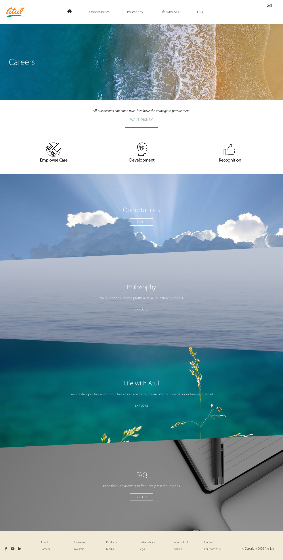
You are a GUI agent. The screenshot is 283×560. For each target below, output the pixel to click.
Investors (78, 549)
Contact (209, 542)
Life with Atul (180, 542)
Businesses (79, 542)
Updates (177, 549)
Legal (142, 549)
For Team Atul (212, 549)
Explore (142, 222)
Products (111, 542)
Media (110, 549)
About (44, 542)
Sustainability (147, 542)
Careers (45, 549)
